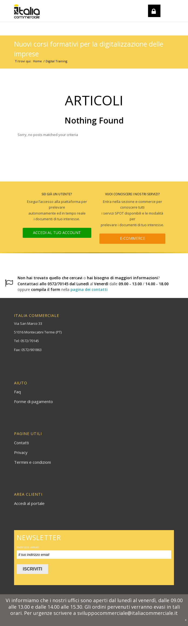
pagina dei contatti (89, 289)
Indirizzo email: (28, 547)
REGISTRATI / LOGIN (152, 25)
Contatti (21, 442)
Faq (17, 391)
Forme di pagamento (33, 401)
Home (37, 61)
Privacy (21, 452)
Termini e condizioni (32, 462)
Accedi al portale (29, 503)
